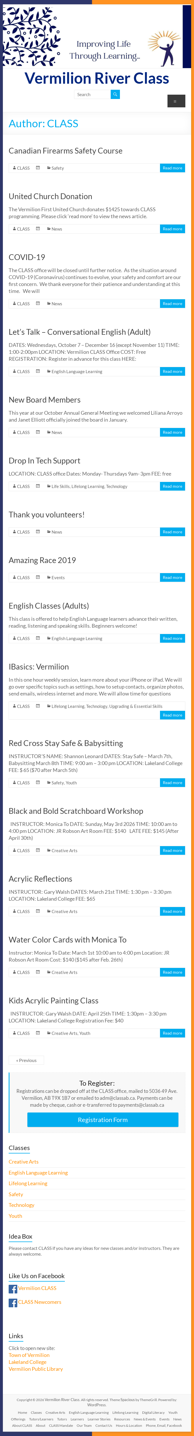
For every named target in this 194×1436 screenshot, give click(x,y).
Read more (172, 167)
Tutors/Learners (41, 1419)
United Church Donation (50, 196)
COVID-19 (27, 257)
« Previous (26, 1060)
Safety (58, 168)
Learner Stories (99, 1419)
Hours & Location (129, 1425)
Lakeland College (27, 1362)
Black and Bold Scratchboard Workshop (76, 811)
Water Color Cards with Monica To (68, 939)
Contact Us (103, 1425)
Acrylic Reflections (40, 878)
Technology (116, 486)
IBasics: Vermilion (39, 666)
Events (58, 577)
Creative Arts (65, 850)
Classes (36, 1412)
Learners (77, 1419)
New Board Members (45, 399)
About (40, 1425)
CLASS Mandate (61, 1425)
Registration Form (103, 1119)
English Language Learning (77, 371)
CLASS (23, 168)
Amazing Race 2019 (42, 560)
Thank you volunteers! (47, 514)
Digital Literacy (153, 1412)
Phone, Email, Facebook (164, 1425)
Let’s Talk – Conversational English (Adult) (80, 331)
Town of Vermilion (29, 1355)
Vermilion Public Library (36, 1369)
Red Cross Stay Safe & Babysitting (66, 743)
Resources (122, 1419)
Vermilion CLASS (37, 1288)
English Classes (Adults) (49, 605)
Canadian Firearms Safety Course (66, 150)
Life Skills (61, 486)
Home (22, 1412)
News (57, 228)
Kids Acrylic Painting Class (54, 1000)
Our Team (84, 1425)
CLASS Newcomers (39, 1302)
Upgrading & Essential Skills (136, 706)
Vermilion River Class (97, 78)
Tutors (62, 1419)
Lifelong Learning (87, 486)
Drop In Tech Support (44, 460)
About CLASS (22, 1425)
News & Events (145, 1419)
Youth (71, 782)
